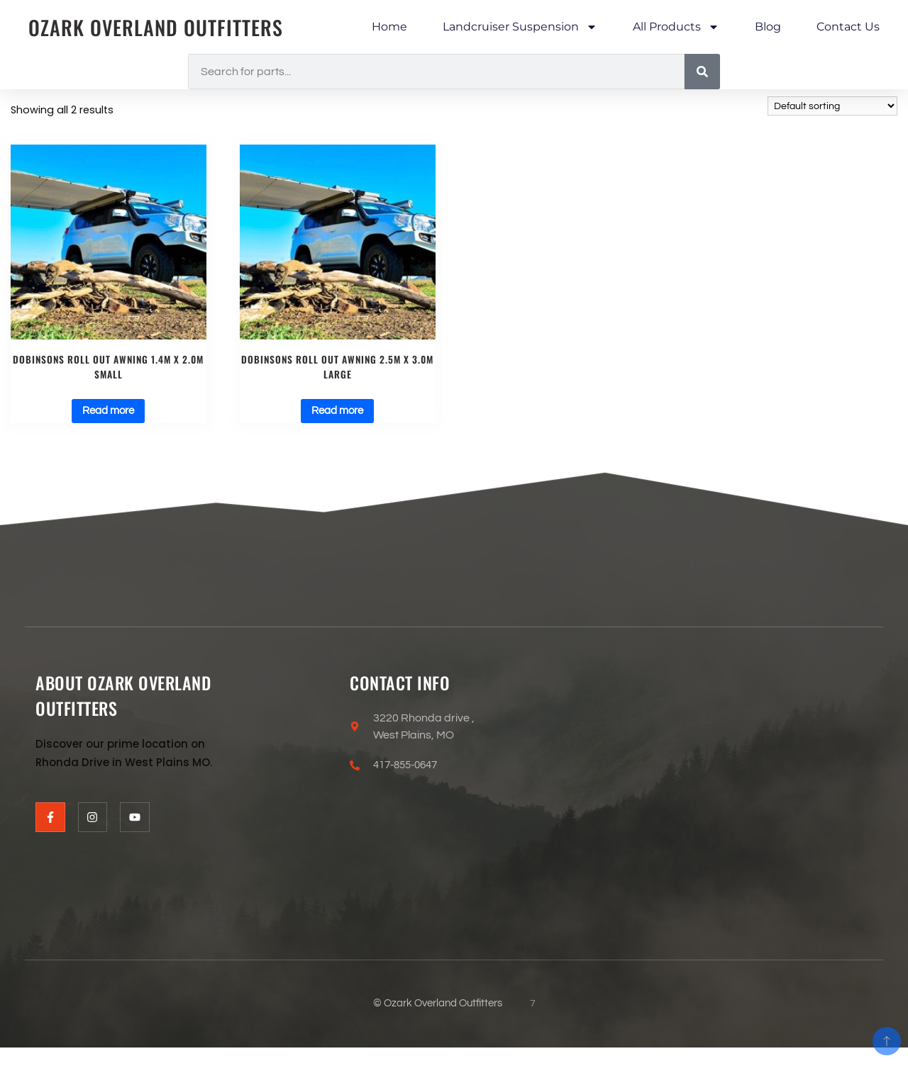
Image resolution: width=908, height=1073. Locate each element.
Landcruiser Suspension (520, 27)
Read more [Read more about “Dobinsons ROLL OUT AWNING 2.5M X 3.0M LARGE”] (337, 415)
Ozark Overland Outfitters (163, 27)
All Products (676, 27)
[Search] (702, 71)
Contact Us (848, 26)
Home (389, 26)
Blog (768, 26)
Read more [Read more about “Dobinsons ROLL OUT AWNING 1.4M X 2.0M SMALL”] (108, 415)
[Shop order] (832, 106)
